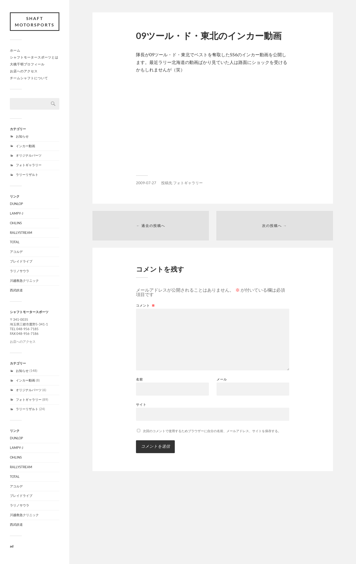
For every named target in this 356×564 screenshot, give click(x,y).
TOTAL (15, 242)
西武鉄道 (16, 290)
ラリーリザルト (27, 175)
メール (222, 379)
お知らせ (22, 136)
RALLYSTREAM (21, 233)
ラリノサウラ (19, 271)
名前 (139, 379)
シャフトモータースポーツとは (34, 57)
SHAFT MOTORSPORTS (34, 21)
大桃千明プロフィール (27, 64)
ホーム (15, 50)
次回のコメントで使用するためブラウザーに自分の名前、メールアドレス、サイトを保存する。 (212, 431)
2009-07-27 (146, 183)
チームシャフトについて (29, 78)
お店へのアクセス (24, 71)
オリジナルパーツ (29, 155)
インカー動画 (25, 146)
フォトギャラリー (29, 165)
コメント (145, 305)
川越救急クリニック (24, 280)
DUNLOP (16, 204)
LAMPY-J (16, 213)
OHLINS (16, 223)
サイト (141, 404)
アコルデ (16, 252)
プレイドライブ (21, 261)
